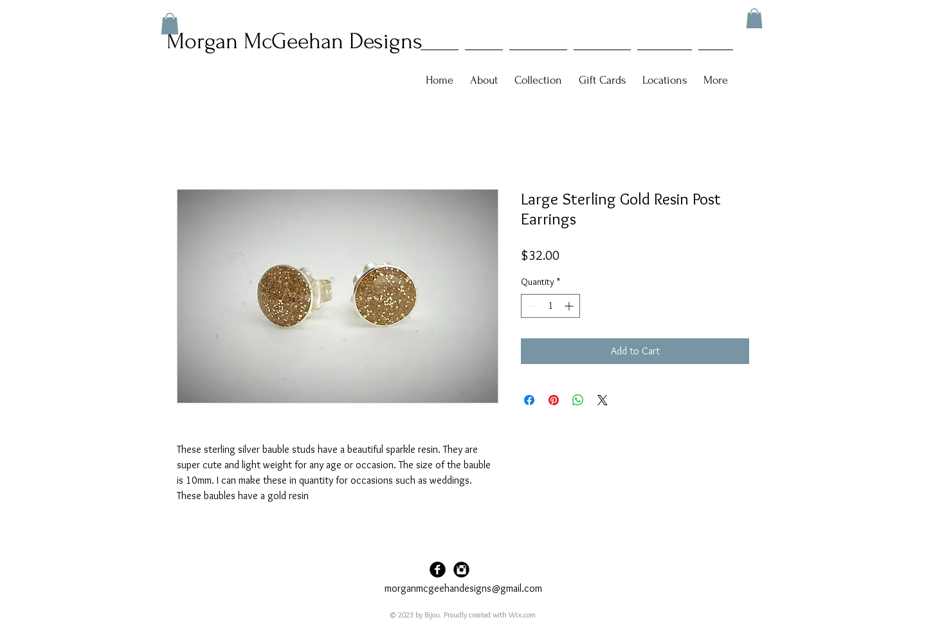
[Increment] (570, 306)
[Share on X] (602, 400)
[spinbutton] (550, 306)
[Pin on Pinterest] (553, 400)
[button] (754, 18)
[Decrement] (531, 306)
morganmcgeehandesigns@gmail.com (463, 588)
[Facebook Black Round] (438, 570)
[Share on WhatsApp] (578, 400)
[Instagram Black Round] (461, 570)
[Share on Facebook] (529, 400)
